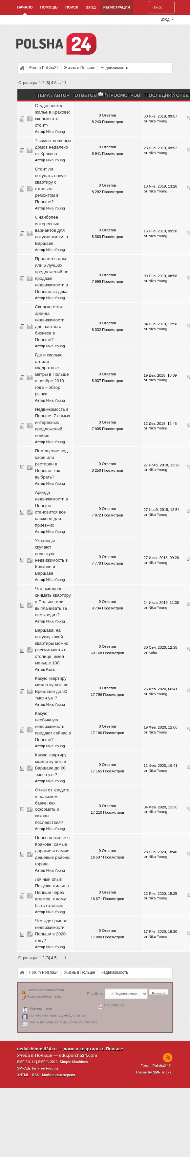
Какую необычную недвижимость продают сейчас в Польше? (53, 726)
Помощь (49, 7)
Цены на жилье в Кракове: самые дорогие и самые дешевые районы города (52, 850)
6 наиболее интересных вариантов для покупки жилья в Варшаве (51, 230)
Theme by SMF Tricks (153, 1072)
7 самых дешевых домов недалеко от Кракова (53, 147)
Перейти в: (95, 994)
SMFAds (24, 1068)
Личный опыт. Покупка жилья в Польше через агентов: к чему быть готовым (52, 892)
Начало (24, 7)
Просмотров (123, 95)
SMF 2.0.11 (26, 1062)
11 (64, 83)
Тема (43, 95)
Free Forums (48, 1068)
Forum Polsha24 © (155, 1066)
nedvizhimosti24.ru (37, 1048)
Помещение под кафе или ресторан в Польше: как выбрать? (51, 463)
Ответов (88, 95)
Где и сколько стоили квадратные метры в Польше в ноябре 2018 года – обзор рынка (52, 375)
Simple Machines (74, 1062)
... (59, 83)
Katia (50, 669)
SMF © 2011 (48, 1062)
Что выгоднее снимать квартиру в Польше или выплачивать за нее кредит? (53, 601)
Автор (62, 95)
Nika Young (55, 132)
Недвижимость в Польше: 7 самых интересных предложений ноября (52, 422)
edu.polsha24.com (78, 1055)
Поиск (71, 7)
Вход (91, 7)
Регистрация (116, 7)
